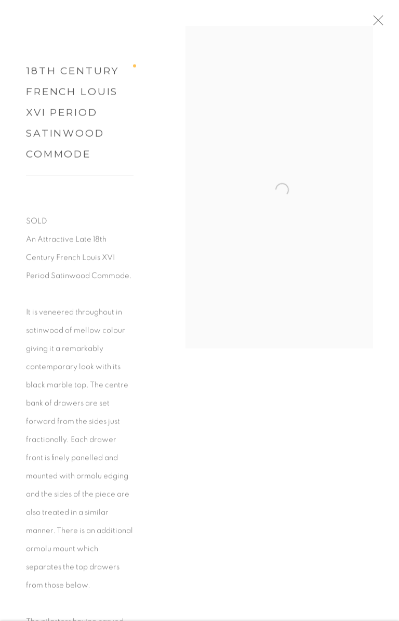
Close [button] (386, 23)
